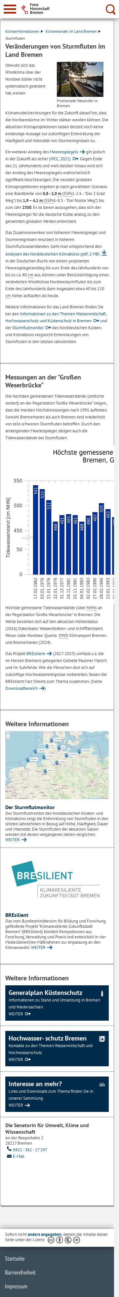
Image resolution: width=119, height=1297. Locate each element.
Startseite (14, 1258)
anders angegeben (44, 1234)
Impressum (16, 1286)
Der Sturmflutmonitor (30, 807)
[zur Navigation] (10, 9)
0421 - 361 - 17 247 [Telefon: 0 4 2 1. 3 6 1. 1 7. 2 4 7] (26, 1150)
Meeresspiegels (64, 152)
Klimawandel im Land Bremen (73, 31)
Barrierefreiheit (20, 1272)
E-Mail (14, 1156)
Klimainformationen (24, 31)
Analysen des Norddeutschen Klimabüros (52, 254)
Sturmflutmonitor (28, 328)
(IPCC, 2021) (60, 159)
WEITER (12, 840)
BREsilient (35, 653)
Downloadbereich (21, 688)
